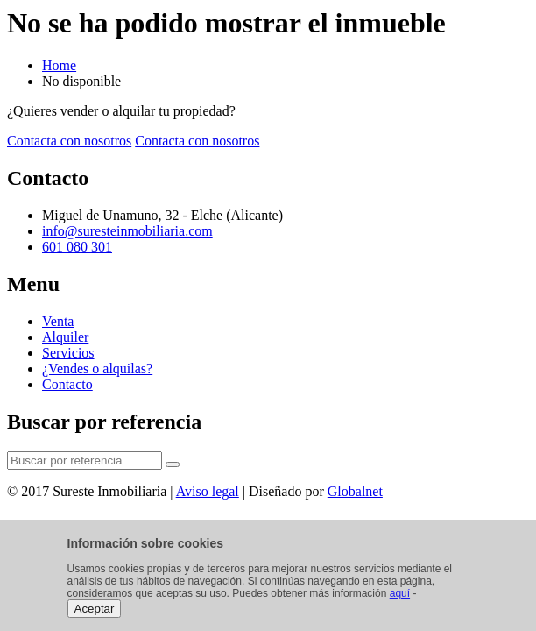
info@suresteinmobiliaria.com (127, 230)
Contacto (67, 384)
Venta (58, 321)
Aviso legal (207, 491)
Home (59, 65)
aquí (400, 593)
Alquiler (65, 337)
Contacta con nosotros (69, 140)
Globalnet (355, 491)
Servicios (68, 352)
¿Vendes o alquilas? (97, 368)
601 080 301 (77, 246)
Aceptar (94, 608)
